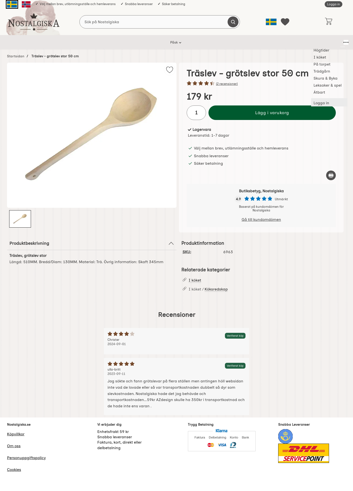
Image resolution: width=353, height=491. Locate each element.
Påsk (77, 42)
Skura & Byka (195, 42)
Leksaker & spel (228, 42)
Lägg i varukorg (272, 112)
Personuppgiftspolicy (26, 457)
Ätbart (256, 42)
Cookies (14, 469)
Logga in (333, 4)
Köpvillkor (15, 434)
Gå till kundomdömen (261, 219)
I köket (119, 42)
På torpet (142, 42)
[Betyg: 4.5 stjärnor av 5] (261, 83)
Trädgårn (167, 42)
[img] (169, 70)
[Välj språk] (271, 22)
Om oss (14, 446)
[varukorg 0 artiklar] (328, 22)
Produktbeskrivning (91, 243)
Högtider (97, 42)
